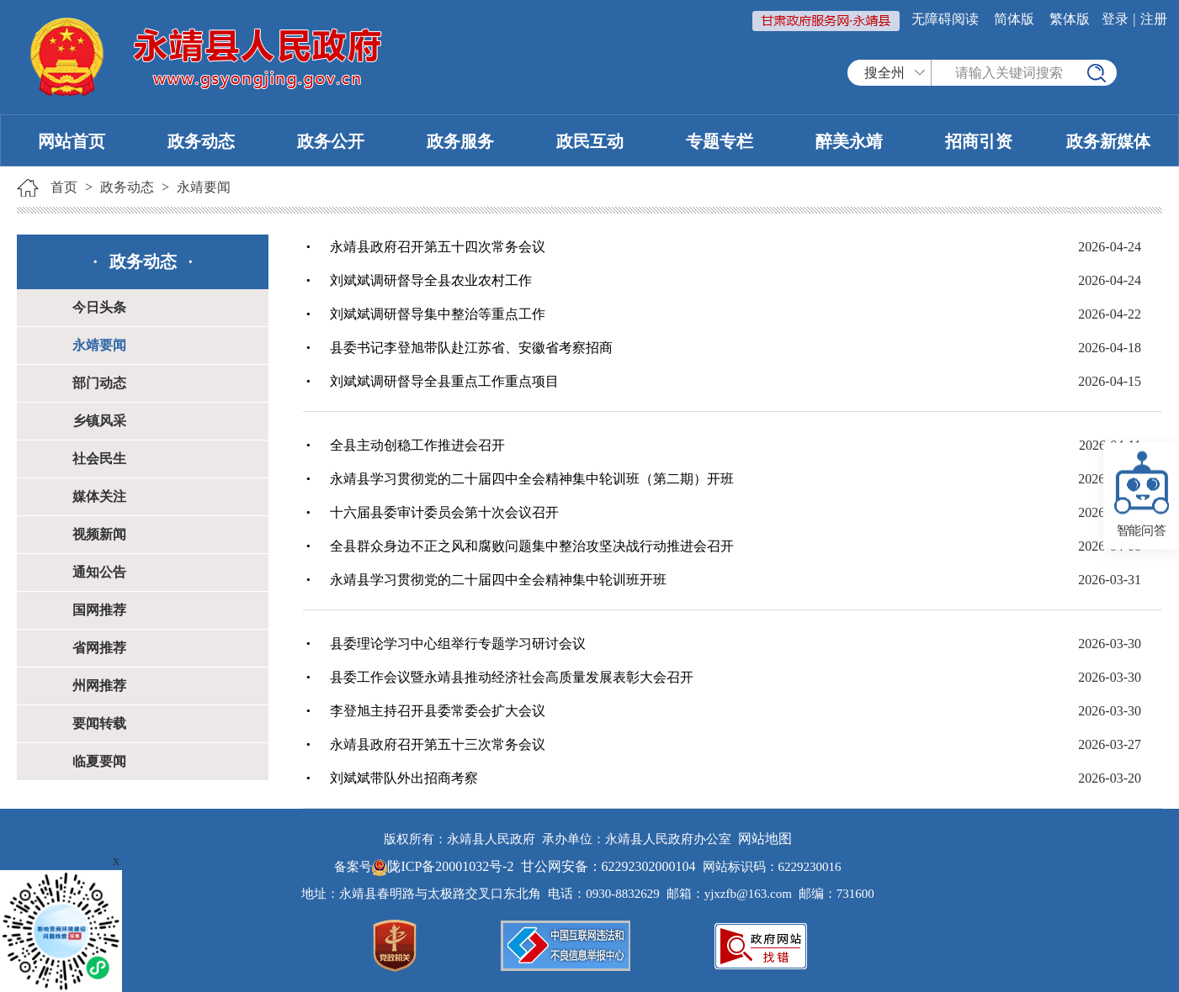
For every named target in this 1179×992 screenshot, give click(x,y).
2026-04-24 (1109, 247)
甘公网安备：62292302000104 (608, 866)
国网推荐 (99, 610)
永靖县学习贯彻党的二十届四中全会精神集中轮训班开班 (498, 580)
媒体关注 (99, 496)
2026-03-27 (1109, 744)
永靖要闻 (204, 187)
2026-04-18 (1109, 347)
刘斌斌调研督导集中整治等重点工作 (437, 314)
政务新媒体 (1108, 141)
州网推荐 (99, 685)
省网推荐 (99, 648)
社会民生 (99, 458)
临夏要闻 (99, 761)
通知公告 (99, 572)
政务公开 (330, 141)
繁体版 (1069, 19)
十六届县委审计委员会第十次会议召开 (444, 512)
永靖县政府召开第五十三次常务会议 (437, 744)
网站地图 (765, 838)
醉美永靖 (849, 141)
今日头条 (99, 307)
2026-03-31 (1109, 580)
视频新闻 (99, 534)
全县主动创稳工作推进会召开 (417, 445)
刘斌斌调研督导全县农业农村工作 (431, 280)
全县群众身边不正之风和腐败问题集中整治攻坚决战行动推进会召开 (532, 546)
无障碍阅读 (945, 19)
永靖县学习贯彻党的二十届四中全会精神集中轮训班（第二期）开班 (532, 479)
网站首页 (71, 141)
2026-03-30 (1109, 643)
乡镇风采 (99, 421)
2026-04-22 (1109, 314)
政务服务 (460, 141)
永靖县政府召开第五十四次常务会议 (437, 247)
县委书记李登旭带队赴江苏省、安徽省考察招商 (471, 347)
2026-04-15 (1109, 381)
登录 (1115, 19)
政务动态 (201, 141)
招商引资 (978, 141)
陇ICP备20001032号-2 (444, 866)
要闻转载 (99, 723)
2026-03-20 (1109, 778)
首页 (63, 187)
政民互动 (590, 141)
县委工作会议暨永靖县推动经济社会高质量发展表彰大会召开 (511, 677)
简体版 (1014, 19)
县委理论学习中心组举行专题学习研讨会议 (458, 643)
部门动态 (99, 383)
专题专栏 (719, 141)
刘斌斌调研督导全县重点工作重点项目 (444, 381)
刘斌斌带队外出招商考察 (404, 778)
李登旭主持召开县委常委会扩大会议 (437, 711)
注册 (1153, 19)
